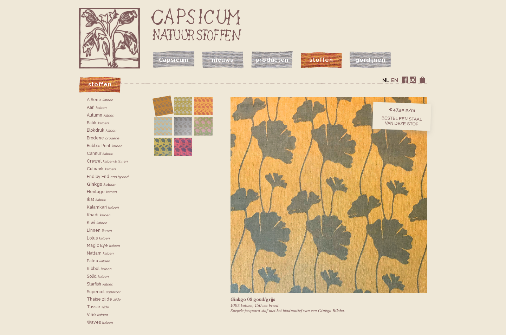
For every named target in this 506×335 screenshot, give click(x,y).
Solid (98, 276)
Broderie (103, 138)
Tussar (98, 306)
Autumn (100, 115)
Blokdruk (101, 130)
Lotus (98, 238)
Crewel (107, 161)
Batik (98, 122)
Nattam (100, 253)
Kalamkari (103, 207)
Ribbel (99, 268)
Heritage (102, 191)
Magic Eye (103, 245)
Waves (100, 322)
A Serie (100, 99)
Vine (97, 314)
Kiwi (97, 222)
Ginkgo (101, 184)
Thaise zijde (104, 299)
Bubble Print (104, 145)
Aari (96, 107)
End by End (107, 176)
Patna (98, 260)
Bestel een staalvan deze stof (402, 120)
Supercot (103, 291)
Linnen (99, 230)
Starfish (100, 284)
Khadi (98, 214)
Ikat (96, 199)
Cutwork (101, 168)
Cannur (100, 153)
